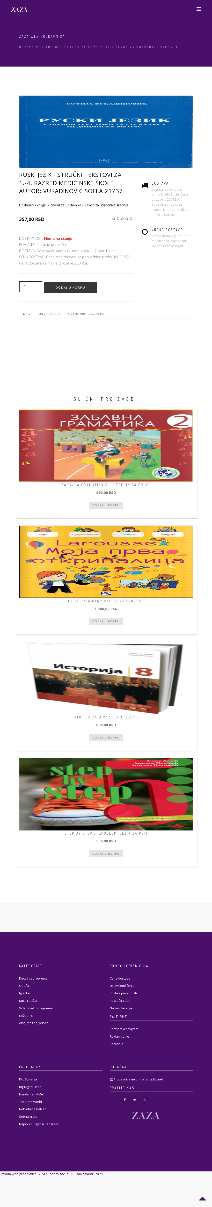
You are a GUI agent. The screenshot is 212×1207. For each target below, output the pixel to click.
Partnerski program (124, 1029)
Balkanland (84, 1174)
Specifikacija (49, 314)
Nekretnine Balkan (32, 1109)
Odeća (24, 985)
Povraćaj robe (120, 1000)
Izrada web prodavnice (19, 1174)
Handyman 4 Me (31, 1094)
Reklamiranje (119, 1036)
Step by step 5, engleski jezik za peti (106, 833)
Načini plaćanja (121, 1008)
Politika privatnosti (123, 993)
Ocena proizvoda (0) (86, 314)
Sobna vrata (28, 1116)
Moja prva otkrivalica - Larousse (106, 601)
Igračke (24, 993)
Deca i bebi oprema (33, 978)
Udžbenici (26, 1015)
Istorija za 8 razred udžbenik (106, 717)
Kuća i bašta (28, 1000)
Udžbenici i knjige (39, 47)
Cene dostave (120, 978)
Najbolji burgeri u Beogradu (39, 1124)
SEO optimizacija (55, 1174)
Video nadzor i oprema (36, 1008)
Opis (26, 314)
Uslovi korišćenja (122, 985)
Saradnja (116, 1044)
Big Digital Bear (30, 1087)
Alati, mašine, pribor (33, 1023)
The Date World (30, 1102)
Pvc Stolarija (28, 1079)
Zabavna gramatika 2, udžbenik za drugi (106, 485)
